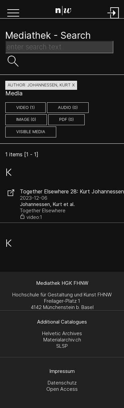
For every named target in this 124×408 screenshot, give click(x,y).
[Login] (113, 19)
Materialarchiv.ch (62, 339)
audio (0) (68, 107)
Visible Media (30, 131)
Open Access (62, 389)
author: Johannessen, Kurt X (41, 84)
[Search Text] (59, 47)
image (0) (26, 119)
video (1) (25, 107)
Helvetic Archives (62, 333)
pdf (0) (66, 119)
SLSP (62, 346)
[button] (13, 13)
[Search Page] (63, 11)
